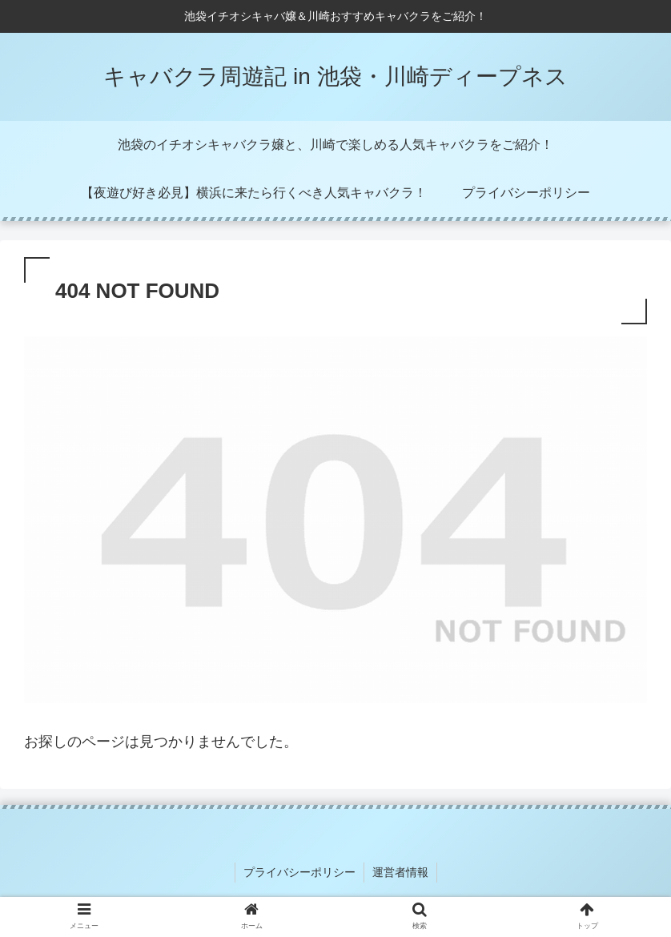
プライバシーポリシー (299, 872)
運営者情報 (400, 872)
